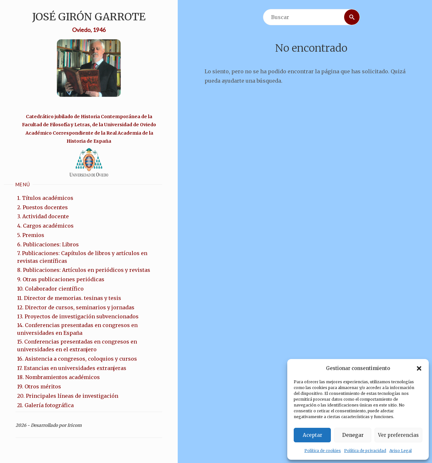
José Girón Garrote (88, 16)
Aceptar (312, 435)
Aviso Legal (400, 450)
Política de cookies (322, 450)
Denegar (353, 435)
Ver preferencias (398, 435)
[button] (419, 368)
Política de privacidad (365, 450)
